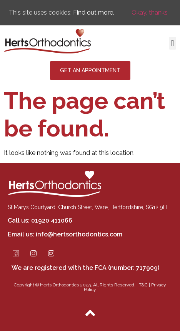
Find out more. (93, 12)
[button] (172, 43)
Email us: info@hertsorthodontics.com (65, 234)
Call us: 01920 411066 (40, 220)
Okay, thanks (150, 12)
